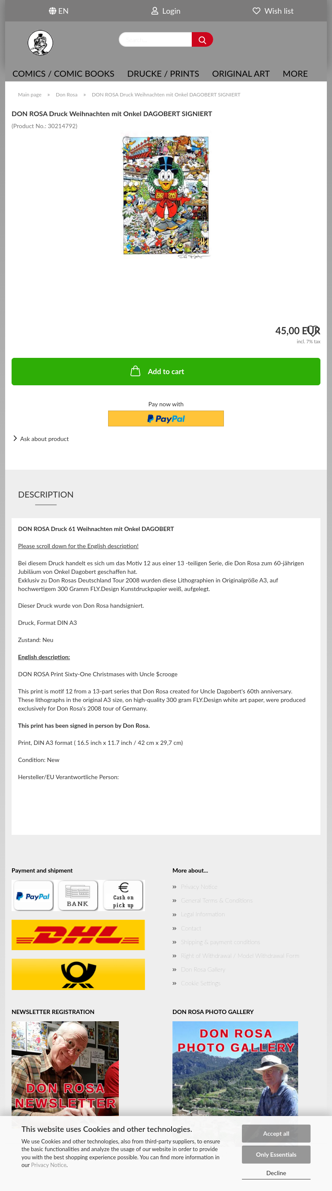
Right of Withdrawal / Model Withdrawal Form (240, 955)
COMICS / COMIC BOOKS (63, 73)
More (295, 73)
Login (166, 10)
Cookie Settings (200, 983)
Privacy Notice (48, 1164)
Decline (276, 1172)
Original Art (241, 73)
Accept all (276, 1133)
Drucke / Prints (163, 73)
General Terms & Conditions (217, 900)
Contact (191, 928)
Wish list (273, 10)
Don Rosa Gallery (203, 969)
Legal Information (203, 914)
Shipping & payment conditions (220, 941)
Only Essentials (276, 1154)
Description (46, 494)
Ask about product (44, 438)
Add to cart (156, 371)
